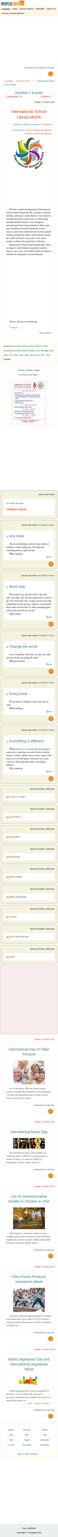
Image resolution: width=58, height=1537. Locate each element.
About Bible (13, 837)
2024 (5, 355)
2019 (32, 355)
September (44, 1440)
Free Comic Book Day (18, 937)
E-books (12, 917)
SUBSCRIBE (40, 9)
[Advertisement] (29, 39)
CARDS (14, 9)
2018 (37, 355)
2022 (16, 355)
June (45, 1435)
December (45, 1445)
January (11, 1430)
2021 (21, 355)
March (45, 1430)
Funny (11, 957)
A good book (14, 817)
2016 (48, 355)
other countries (45, 333)
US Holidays (46, 124)
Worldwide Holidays (43, 133)
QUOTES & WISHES (26, 9)
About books (14, 857)
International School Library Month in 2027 (22, 350)
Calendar (9, 81)
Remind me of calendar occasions (39, 67)
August (27, 1440)
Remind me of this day (43, 1105)
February (27, 1430)
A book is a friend (16, 797)
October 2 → (47, 96)
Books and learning (17, 897)
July (11, 1440)
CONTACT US (51, 9)
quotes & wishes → (43, 1403)
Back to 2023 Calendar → (29, 1454)
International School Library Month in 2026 (29, 346)
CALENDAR (5, 9)
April (11, 1435)
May (27, 1435)
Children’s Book (46, 525)
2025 (51, 350)
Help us (13, 327)
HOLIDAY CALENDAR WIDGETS (12, 13)
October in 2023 (23, 81)
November (26, 1445)
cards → (31, 1403)
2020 (27, 355)
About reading (15, 877)
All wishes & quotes (14, 503)
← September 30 (13, 96)
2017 (43, 355)
